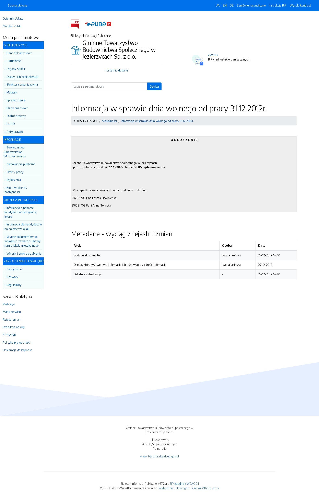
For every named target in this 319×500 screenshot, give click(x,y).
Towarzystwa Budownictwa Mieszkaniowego (17, 151)
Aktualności (16, 61)
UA (218, 5)
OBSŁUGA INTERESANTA (22, 200)
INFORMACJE (14, 139)
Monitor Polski (14, 26)
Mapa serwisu (14, 311)
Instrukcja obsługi (16, 327)
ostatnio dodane (118, 70)
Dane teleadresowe (21, 53)
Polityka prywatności (18, 342)
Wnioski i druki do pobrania (26, 253)
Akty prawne (17, 131)
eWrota (214, 55)
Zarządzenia (16, 269)
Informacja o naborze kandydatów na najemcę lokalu (22, 212)
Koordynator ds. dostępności (18, 190)
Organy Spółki (18, 68)
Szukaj (155, 86)
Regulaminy (16, 285)
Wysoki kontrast (300, 5)
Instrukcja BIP (277, 5)
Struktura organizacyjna (24, 84)
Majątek (14, 92)
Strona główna (17, 5)
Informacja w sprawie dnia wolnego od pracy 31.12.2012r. (158, 121)
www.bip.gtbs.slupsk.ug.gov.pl (159, 456)
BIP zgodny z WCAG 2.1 (184, 483)
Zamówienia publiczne (23, 164)
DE (232, 5)
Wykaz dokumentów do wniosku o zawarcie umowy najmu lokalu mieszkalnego (25, 241)
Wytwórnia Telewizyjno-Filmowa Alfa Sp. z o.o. (188, 488)
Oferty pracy (17, 172)
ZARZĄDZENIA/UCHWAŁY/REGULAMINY (26, 261)
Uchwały (14, 277)
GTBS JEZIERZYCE (17, 45)
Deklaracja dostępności (20, 350)
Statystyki (11, 334)
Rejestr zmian (13, 319)
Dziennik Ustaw (15, 18)
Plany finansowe (19, 108)
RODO (13, 123)
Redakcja (11, 304)
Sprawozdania (18, 100)
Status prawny (18, 116)
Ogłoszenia (16, 179)
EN (225, 5)
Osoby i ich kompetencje (24, 76)
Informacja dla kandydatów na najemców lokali (25, 226)
